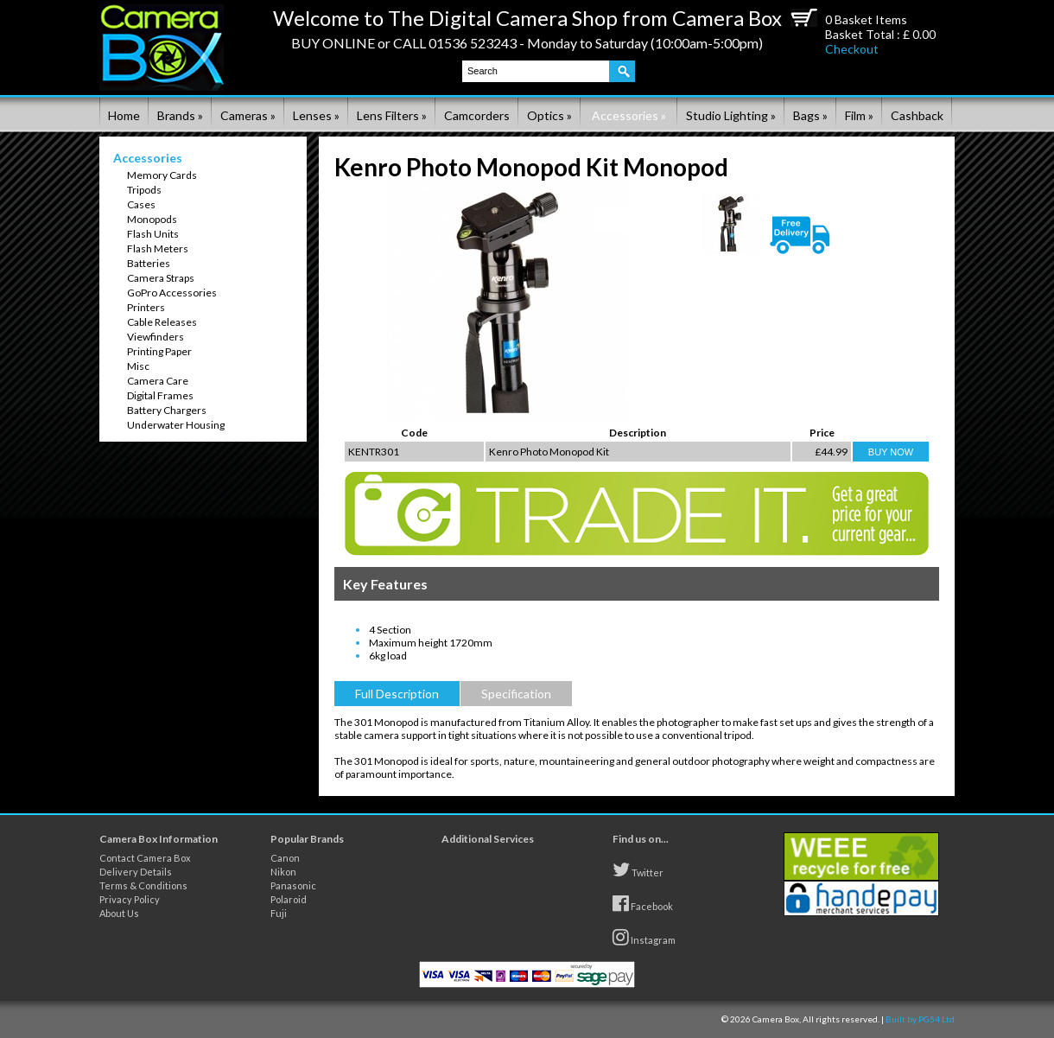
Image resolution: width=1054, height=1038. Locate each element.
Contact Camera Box (145, 857)
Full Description (397, 693)
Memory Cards (162, 175)
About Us (119, 913)
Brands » (180, 115)
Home (124, 115)
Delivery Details (135, 871)
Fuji (278, 913)
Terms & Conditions (143, 885)
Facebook (643, 903)
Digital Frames (160, 395)
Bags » (810, 115)
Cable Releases (162, 321)
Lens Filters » (392, 115)
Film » (859, 115)
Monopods (152, 219)
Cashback (917, 115)
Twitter (638, 869)
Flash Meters (157, 248)
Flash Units (153, 233)
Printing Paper (159, 351)
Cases (141, 204)
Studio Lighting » (731, 115)
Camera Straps (160, 277)
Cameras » (248, 115)
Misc (138, 366)
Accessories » (629, 115)
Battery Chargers (166, 410)
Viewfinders (155, 336)
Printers (146, 307)
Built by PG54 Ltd (920, 1019)
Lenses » (316, 115)
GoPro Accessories (172, 292)
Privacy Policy (129, 899)
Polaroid (288, 899)
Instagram (644, 936)
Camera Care (157, 380)
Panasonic (293, 885)
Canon (285, 857)
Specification (516, 693)
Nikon (283, 871)
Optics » (549, 115)
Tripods (144, 189)
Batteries (148, 263)
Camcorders (477, 115)
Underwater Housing (176, 424)
